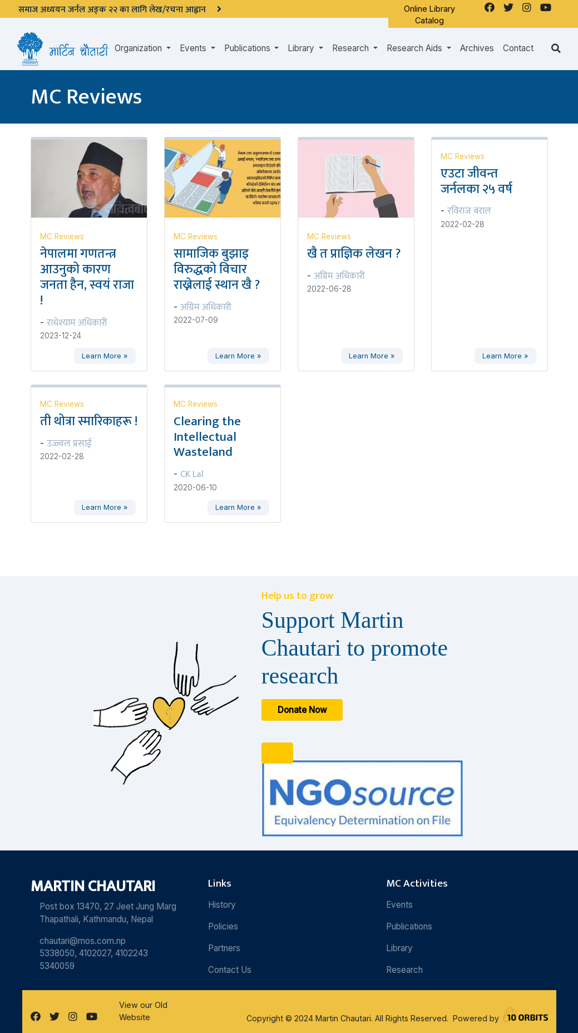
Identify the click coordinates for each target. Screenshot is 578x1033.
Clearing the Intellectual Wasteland (207, 437)
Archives (477, 48)
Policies (223, 926)
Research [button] (351, 48)
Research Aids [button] (415, 48)
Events (399, 904)
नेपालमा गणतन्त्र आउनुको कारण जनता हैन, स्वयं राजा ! (87, 277)
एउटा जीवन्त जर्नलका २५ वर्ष (476, 181)
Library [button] (302, 48)
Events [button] (194, 48)
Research (404, 970)
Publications (409, 926)
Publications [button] (248, 48)
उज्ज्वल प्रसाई (69, 443)
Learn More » (104, 356)
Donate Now (302, 710)
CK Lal (192, 474)
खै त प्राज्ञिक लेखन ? (354, 253)
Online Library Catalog (429, 15)
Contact (518, 48)
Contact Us (229, 970)
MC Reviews (62, 236)
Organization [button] (139, 48)
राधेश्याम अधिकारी (77, 323)
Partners (224, 948)
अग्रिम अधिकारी (205, 307)
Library (399, 948)
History (222, 904)
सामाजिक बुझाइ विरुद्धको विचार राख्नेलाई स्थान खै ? (217, 269)
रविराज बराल (469, 211)
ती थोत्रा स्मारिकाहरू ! (88, 421)
